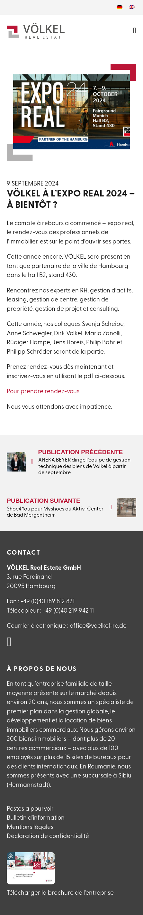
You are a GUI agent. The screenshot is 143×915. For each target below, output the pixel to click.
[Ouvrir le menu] (134, 30)
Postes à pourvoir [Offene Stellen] (30, 809)
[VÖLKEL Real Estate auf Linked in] (9, 642)
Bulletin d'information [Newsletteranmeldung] (36, 818)
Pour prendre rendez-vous (43, 392)
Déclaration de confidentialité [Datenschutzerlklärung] (48, 837)
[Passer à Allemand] (119, 7)
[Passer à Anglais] (132, 7)
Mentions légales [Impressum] (30, 827)
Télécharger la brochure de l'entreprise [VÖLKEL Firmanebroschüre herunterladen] (60, 893)
